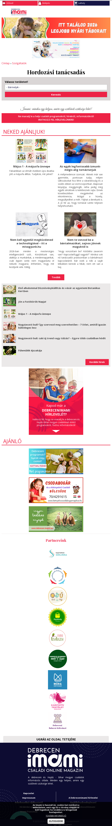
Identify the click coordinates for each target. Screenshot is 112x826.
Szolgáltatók (18, 63)
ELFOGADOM (56, 821)
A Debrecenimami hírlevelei (83, 796)
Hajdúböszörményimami (83, 801)
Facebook (108, 11)
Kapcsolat (28, 792)
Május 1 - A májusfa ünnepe (32, 166)
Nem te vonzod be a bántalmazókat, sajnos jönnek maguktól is (80, 242)
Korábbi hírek (97, 360)
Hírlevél (9, 3)
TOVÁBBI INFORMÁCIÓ (56, 815)
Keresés (101, 11)
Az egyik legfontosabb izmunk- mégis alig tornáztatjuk (80, 167)
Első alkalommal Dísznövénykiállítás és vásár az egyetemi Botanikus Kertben (59, 288)
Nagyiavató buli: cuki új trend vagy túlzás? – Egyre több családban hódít (62, 337)
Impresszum (28, 796)
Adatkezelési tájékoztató (29, 801)
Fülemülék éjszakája (30, 349)
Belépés (46, 3)
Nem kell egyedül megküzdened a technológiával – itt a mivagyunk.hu (32, 242)
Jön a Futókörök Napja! (32, 300)
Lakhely (81, 3)
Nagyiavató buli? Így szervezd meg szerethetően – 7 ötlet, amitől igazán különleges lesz (62, 325)
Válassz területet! (16, 81)
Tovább (56, 276)
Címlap (5, 63)
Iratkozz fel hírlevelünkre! (56, 119)
